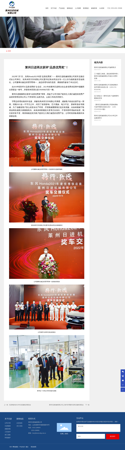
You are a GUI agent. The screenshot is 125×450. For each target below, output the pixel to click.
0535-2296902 (35, 430)
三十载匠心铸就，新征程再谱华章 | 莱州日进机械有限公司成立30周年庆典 (106, 76)
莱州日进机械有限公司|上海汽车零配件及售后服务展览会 (66, 405)
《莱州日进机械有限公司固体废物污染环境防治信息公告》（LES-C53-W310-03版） (106, 107)
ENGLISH (114, 8)
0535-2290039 (36, 427)
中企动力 (22, 447)
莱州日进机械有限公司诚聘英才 (105, 67)
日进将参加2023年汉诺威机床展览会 (20, 405)
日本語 (120, 8)
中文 (108, 8)
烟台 (27, 447)
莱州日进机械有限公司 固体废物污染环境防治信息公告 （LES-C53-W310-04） (106, 87)
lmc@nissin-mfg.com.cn (39, 433)
